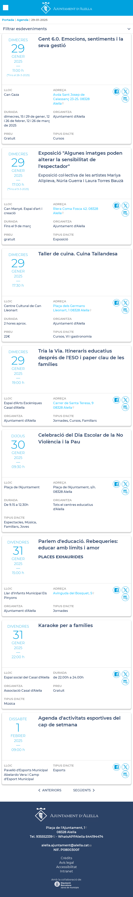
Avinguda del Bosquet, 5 (72, 593)
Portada (8, 20)
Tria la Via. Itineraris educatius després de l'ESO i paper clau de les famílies (81, 357)
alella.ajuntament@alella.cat (65, 845)
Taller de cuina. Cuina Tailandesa (78, 254)
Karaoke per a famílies (65, 625)
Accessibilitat (66, 867)
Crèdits (66, 858)
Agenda (22, 20)
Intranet (66, 871)
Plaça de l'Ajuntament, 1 (65, 828)
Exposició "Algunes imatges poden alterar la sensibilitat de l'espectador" (80, 159)
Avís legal (66, 862)
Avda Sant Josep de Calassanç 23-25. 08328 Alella (71, 99)
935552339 (44, 836)
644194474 (94, 836)
